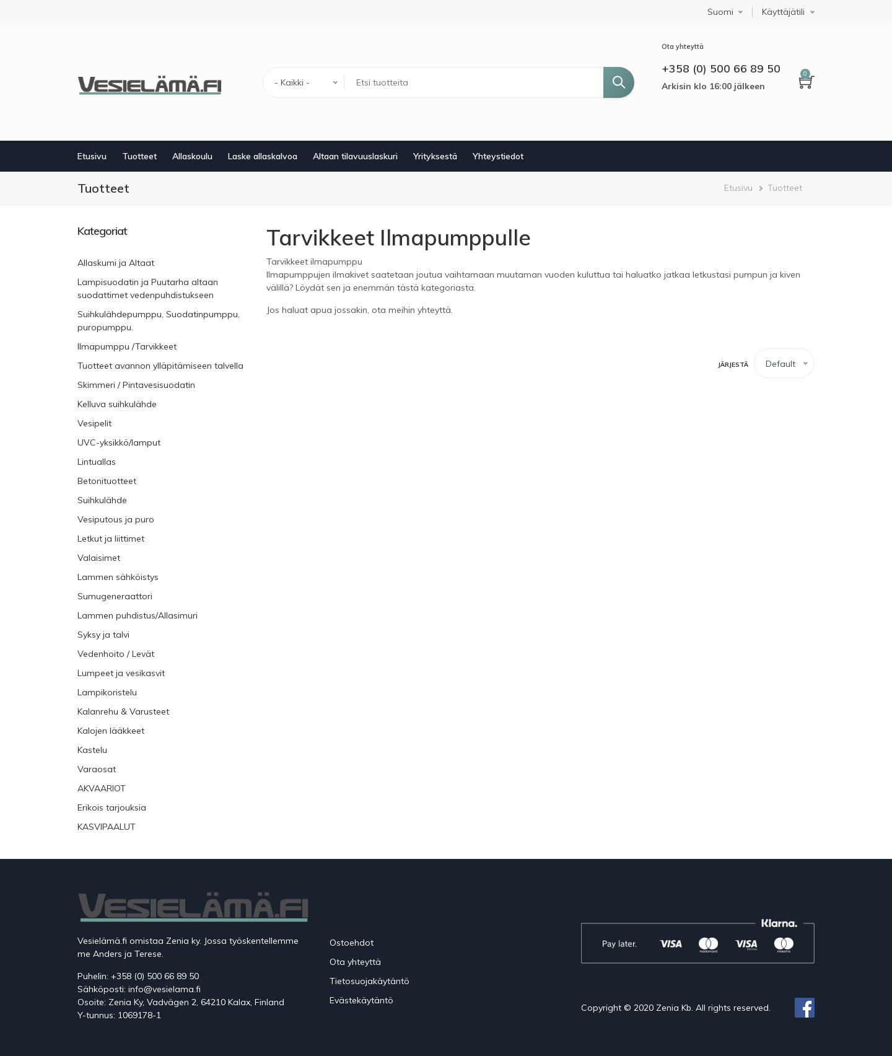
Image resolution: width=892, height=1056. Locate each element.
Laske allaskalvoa (262, 156)
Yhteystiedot (498, 156)
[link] (162, 231)
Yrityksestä (435, 156)
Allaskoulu (192, 156)
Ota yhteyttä (355, 961)
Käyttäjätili (783, 12)
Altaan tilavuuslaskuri (355, 156)
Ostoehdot (352, 942)
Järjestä (733, 365)
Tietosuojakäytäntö (369, 981)
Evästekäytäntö (361, 1000)
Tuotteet (139, 156)
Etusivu (92, 156)
